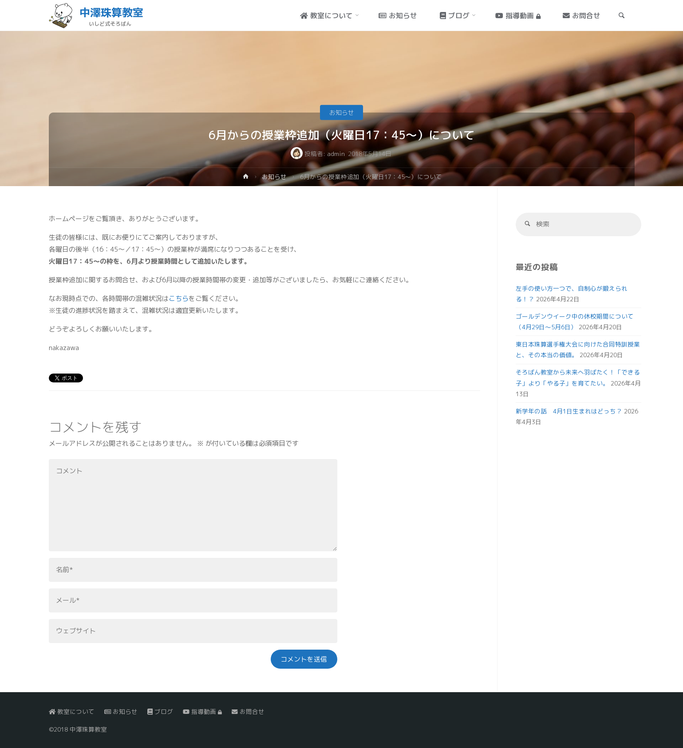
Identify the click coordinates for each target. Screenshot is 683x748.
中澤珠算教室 (111, 12)
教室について (72, 711)
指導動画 (202, 711)
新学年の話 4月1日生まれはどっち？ (569, 411)
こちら (179, 298)
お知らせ (341, 112)
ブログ (160, 711)
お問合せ (248, 711)
